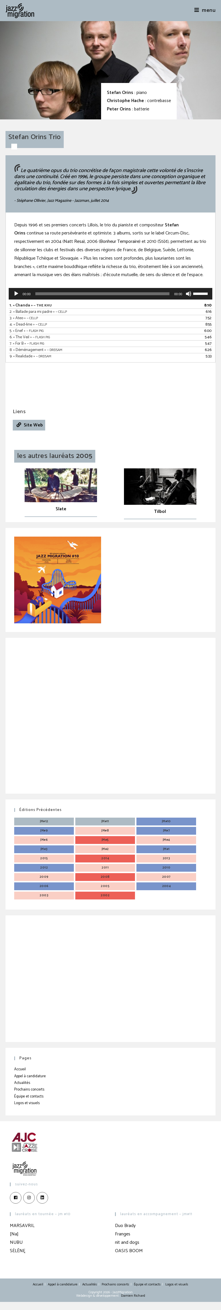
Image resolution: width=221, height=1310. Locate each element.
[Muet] (188, 294)
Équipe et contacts (28, 1096)
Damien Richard (133, 1295)
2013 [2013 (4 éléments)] (166, 858)
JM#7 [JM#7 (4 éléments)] (166, 830)
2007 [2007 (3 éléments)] (166, 877)
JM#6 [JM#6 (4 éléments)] (44, 839)
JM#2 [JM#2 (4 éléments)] (105, 849)
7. (27, 344)
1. (31, 305)
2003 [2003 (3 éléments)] (44, 895)
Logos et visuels (27, 1103)
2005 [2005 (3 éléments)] (105, 886)
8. (36, 350)
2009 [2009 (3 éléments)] (44, 877)
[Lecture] (16, 294)
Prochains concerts (29, 1090)
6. (30, 337)
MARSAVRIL (22, 1226)
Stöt (163, 241)
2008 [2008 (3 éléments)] (105, 877)
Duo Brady (125, 1226)
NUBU (16, 1242)
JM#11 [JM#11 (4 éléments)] (105, 821)
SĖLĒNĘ (17, 1251)
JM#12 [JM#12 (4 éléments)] (44, 821)
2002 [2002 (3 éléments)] (105, 895)
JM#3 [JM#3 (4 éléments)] (44, 849)
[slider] (102, 293)
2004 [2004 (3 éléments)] (166, 886)
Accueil (20, 1069)
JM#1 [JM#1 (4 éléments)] (166, 849)
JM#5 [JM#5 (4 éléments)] (105, 839)
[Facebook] (15, 1198)
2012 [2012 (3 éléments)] (44, 867)
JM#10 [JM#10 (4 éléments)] (166, 821)
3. (24, 318)
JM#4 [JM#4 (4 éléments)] (166, 839)
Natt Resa (74, 241)
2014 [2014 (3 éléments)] (105, 858)
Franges (122, 1234)
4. (28, 325)
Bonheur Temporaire (119, 241)
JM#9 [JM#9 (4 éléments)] (44, 830)
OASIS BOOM (129, 1251)
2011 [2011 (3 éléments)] (105, 867)
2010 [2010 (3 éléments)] (166, 867)
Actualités (22, 1083)
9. (30, 356)
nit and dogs (127, 1242)
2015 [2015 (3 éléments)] (44, 858)
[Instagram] (29, 1198)
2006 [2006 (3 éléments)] (44, 886)
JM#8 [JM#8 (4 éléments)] (105, 830)
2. (38, 312)
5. (27, 331)
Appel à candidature (30, 1076)
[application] (110, 294)
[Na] (14, 1234)
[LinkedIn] (42, 1198)
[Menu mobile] (204, 10)
